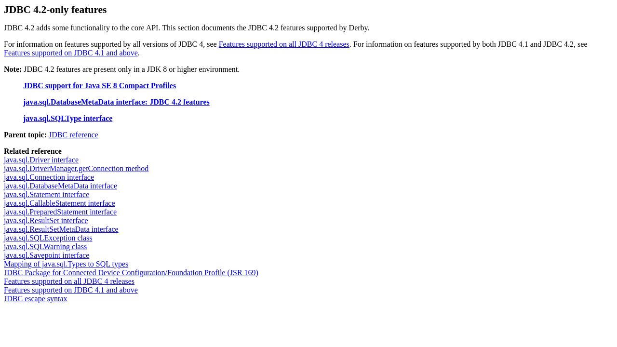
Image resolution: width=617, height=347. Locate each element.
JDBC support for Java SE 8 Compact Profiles (99, 85)
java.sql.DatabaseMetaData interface (60, 186)
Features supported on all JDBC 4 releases (284, 44)
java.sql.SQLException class (48, 238)
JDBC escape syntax (35, 298)
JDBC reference (73, 135)
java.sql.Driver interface (41, 160)
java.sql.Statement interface (46, 194)
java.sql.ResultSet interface (46, 220)
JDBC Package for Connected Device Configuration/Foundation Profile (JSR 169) (131, 272)
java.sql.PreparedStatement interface (60, 212)
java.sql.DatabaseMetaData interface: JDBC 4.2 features (116, 102)
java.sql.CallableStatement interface (59, 203)
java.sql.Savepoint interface (46, 255)
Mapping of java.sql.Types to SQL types (66, 264)
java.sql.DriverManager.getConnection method (76, 168)
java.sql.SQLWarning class (45, 246)
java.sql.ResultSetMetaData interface (61, 229)
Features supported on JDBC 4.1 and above (71, 53)
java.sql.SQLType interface (67, 118)
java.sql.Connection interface (49, 177)
